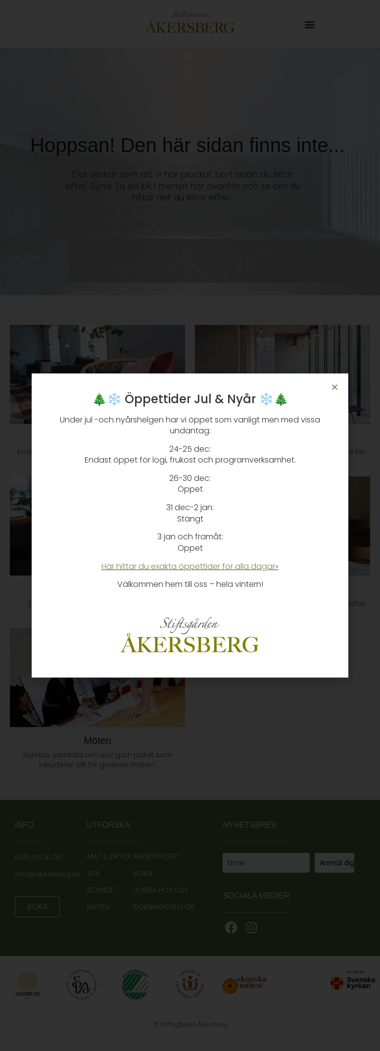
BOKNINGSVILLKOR (164, 907)
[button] (309, 24)
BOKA (143, 873)
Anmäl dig (337, 863)
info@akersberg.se (48, 874)
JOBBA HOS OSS (161, 890)
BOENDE (100, 890)
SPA (93, 873)
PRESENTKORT (156, 856)
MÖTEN (98, 907)
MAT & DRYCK (109, 856)
